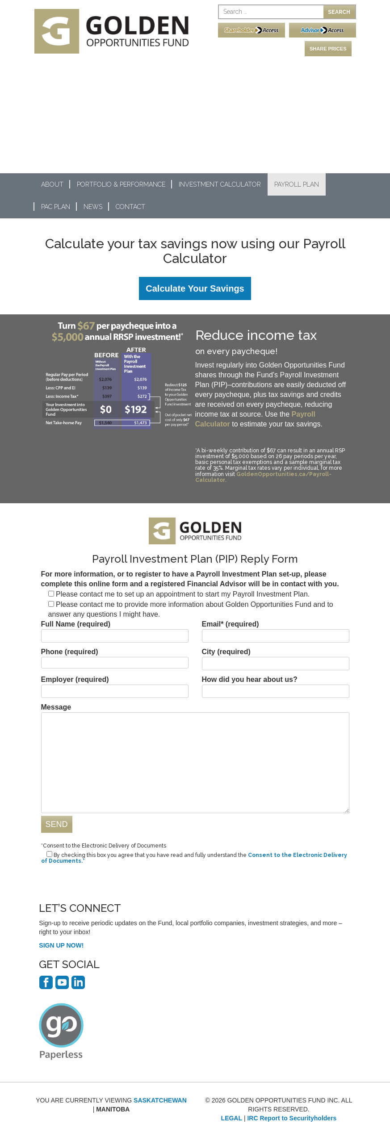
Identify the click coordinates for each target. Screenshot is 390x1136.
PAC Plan (55, 206)
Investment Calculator (220, 184)
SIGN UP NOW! (61, 945)
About (52, 184)
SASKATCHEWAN (160, 1100)
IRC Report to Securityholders (291, 1118)
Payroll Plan (296, 184)
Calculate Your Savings (195, 288)
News (93, 206)
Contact (130, 206)
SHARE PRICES (328, 48)
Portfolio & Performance (121, 184)
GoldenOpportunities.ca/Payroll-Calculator (263, 477)
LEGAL (231, 1118)
